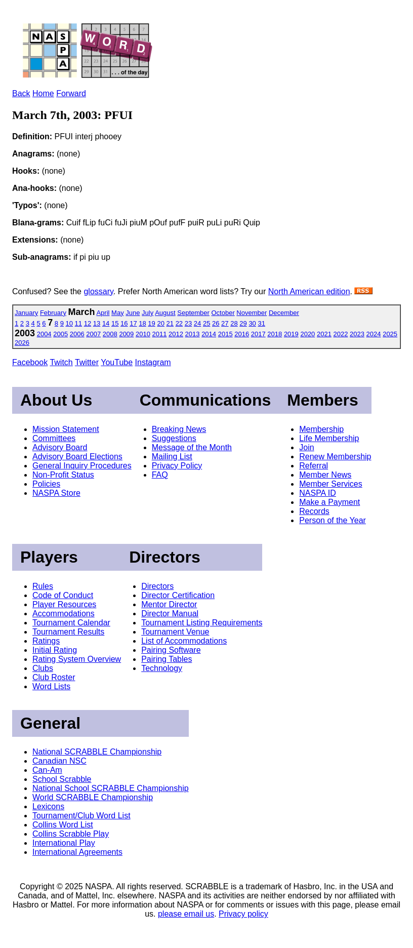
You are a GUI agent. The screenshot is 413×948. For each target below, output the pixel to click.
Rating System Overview (76, 659)
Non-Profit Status (63, 474)
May (117, 313)
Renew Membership (335, 456)
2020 (307, 334)
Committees (53, 438)
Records (314, 511)
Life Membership (329, 438)
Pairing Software (170, 650)
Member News (325, 474)
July (147, 313)
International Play (63, 843)
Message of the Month (192, 447)
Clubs (42, 668)
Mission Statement (65, 429)
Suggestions (174, 438)
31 (261, 323)
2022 (341, 334)
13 (96, 323)
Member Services (330, 484)
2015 (225, 334)
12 (87, 323)
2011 (159, 334)
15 (114, 323)
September (193, 313)
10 (69, 323)
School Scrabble (62, 779)
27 (224, 323)
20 (160, 323)
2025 (390, 334)
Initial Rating (54, 650)
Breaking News (179, 429)
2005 (60, 334)
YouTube (117, 362)
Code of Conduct (62, 595)
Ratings (46, 641)
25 (206, 323)
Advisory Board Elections (77, 456)
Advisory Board (60, 447)
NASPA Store (56, 493)
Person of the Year (332, 520)
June (133, 313)
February (53, 313)
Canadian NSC (59, 761)
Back (21, 93)
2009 (126, 334)
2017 (258, 334)
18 (142, 323)
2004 (44, 334)
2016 (241, 334)
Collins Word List (62, 824)
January (26, 313)
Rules (42, 586)
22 (179, 323)
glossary (98, 291)
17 (133, 323)
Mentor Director (169, 604)
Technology (161, 668)
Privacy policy (243, 914)
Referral (313, 465)
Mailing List (172, 456)
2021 (324, 334)
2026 (22, 342)
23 (188, 323)
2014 (208, 334)
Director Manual (169, 613)
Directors (157, 586)
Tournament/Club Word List (81, 815)
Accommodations (63, 613)
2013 (192, 334)
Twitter (87, 362)
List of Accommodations (184, 641)
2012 (176, 334)
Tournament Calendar (71, 622)
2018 (274, 334)
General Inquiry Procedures (82, 465)
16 (124, 323)
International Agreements (77, 852)
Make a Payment (329, 502)
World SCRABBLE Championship (92, 797)
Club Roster (53, 677)
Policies (46, 484)
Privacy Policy (177, 465)
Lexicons (48, 806)
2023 (357, 334)
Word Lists (51, 686)
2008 (110, 334)
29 (242, 323)
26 (215, 323)
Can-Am (47, 770)
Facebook (30, 362)
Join (306, 447)
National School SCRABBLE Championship (110, 788)
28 (233, 323)
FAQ (160, 474)
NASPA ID (317, 493)
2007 (93, 334)
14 (105, 323)
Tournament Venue (175, 631)
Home (43, 93)
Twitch (61, 362)
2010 (143, 334)
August (165, 313)
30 (252, 323)
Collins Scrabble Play (70, 834)
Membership (321, 429)
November (251, 313)
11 (78, 323)
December (284, 313)
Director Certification (178, 595)
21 (170, 323)
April (102, 313)
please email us (186, 914)
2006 (77, 334)
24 (197, 323)
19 (151, 323)
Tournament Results (68, 631)
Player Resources (64, 604)
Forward (71, 93)
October (222, 313)
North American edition (309, 291)
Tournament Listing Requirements (201, 622)
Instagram (153, 362)
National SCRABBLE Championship (96, 751)
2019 (291, 334)
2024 (373, 334)
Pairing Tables (166, 659)
